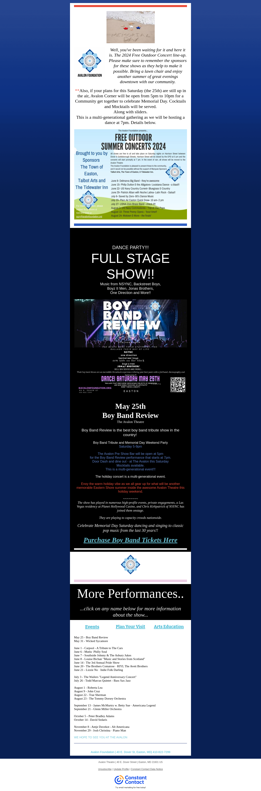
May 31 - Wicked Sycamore (91, 641)
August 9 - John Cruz (87, 691)
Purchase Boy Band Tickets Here (130, 540)
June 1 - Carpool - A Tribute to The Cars (98, 648)
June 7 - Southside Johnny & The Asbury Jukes (102, 655)
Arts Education (169, 626)
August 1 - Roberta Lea (88, 687)
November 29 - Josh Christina (92, 730)
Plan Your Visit (130, 626)
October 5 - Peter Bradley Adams (94, 716)
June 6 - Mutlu (83, 651)
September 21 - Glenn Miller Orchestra (97, 709)
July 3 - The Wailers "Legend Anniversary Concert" (105, 677)
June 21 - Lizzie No (86, 669)
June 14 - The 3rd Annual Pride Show (97, 662)
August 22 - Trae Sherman (90, 695)
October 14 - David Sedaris (90, 719)
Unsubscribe (105, 769)
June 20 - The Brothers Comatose (94, 666)
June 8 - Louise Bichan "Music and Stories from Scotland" (109, 659)
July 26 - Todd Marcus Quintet (92, 680)
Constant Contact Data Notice (147, 769)
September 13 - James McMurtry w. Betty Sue (102, 705)
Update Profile (121, 769)
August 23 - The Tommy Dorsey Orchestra (100, 698)
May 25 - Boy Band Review (91, 637)
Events (92, 626)
